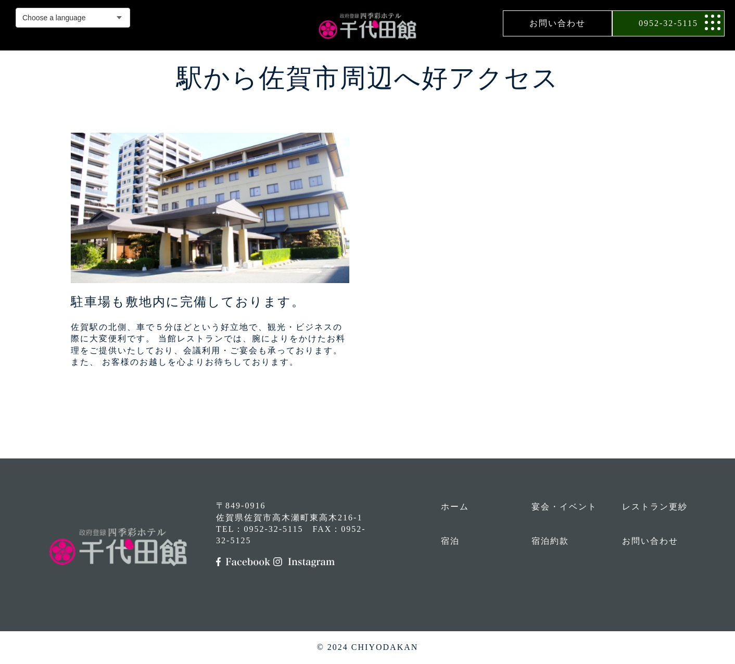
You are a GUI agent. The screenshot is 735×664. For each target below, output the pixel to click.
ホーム (455, 506)
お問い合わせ (557, 23)
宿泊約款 (550, 541)
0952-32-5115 (668, 23)
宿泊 (450, 541)
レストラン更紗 (655, 506)
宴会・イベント (564, 506)
